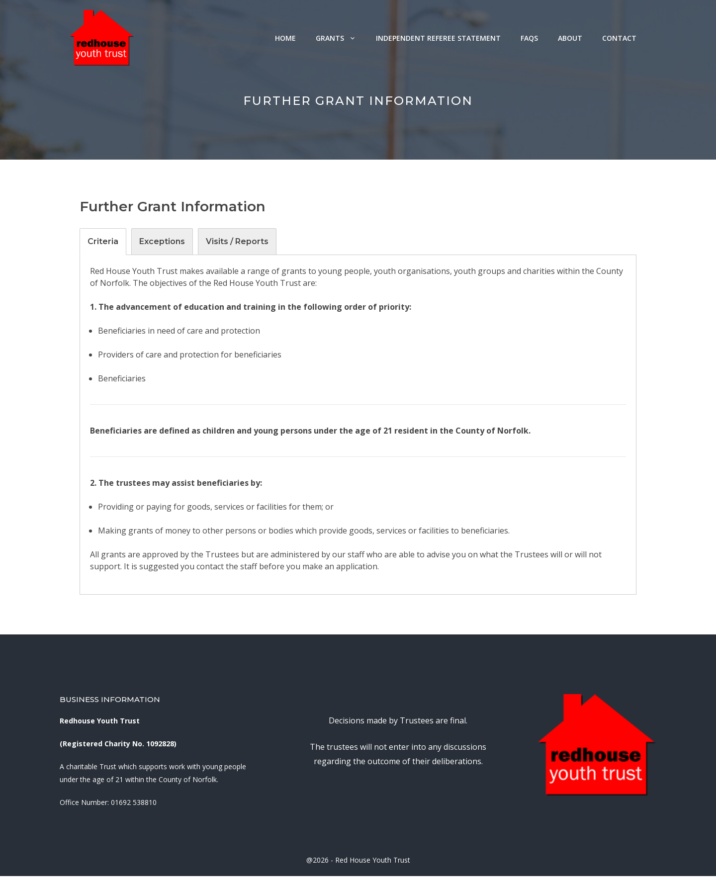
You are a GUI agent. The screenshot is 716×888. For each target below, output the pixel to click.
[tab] (103, 241)
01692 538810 (134, 802)
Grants (341, 38)
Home (285, 38)
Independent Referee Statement (438, 38)
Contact (619, 38)
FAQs (529, 38)
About (570, 38)
